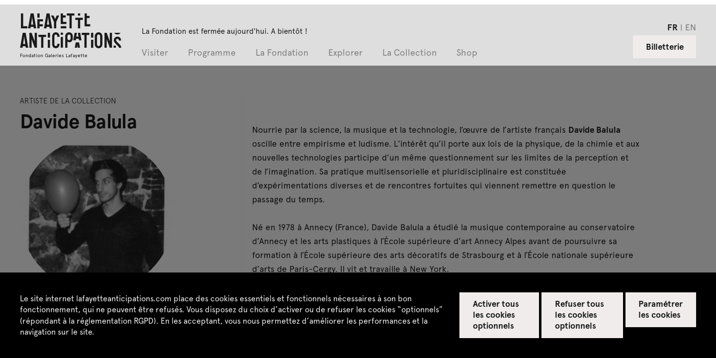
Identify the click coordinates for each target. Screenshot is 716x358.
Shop (466, 53)
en (690, 27)
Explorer (345, 53)
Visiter (155, 53)
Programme (212, 53)
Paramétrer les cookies (660, 308)
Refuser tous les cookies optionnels (579, 314)
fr (672, 27)
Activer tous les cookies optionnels (496, 314)
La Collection (409, 53)
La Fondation (282, 53)
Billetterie (665, 46)
